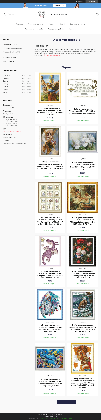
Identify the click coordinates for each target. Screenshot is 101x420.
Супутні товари (9, 62)
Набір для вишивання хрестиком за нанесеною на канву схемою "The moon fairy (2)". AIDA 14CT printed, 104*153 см (50, 166)
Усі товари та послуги (65, 402)
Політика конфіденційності (64, 418)
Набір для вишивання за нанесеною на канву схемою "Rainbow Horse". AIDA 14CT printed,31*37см (50, 328)
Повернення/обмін (56, 29)
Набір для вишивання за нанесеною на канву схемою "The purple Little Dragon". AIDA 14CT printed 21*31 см (50, 274)
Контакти (72, 29)
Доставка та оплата (77, 24)
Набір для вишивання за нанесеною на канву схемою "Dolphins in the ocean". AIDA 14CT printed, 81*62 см (50, 382)
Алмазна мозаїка (10, 58)
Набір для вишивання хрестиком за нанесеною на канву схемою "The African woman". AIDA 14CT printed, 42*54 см (83, 383)
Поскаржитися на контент (47, 418)
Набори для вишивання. (52, 55)
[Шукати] (4, 14)
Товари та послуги (35, 24)
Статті (62, 24)
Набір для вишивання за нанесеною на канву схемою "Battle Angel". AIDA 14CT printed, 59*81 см (50, 111)
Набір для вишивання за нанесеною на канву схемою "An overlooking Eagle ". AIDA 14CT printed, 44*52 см (82, 328)
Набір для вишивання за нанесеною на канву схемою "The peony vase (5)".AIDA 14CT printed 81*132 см (83, 274)
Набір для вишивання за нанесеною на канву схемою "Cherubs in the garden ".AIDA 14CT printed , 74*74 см (82, 221)
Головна (19, 24)
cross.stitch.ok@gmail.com (12, 131)
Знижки (52, 24)
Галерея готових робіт (34, 29)
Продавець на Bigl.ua (50, 416)
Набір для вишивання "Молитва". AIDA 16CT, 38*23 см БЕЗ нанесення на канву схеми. (82, 111)
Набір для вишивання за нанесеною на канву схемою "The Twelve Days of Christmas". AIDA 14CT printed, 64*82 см (50, 221)
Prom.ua (61, 414)
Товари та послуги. (10, 44)
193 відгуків (81, 1)
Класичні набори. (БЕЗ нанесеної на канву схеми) (13, 53)
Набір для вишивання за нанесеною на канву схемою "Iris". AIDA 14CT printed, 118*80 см (82, 166)
